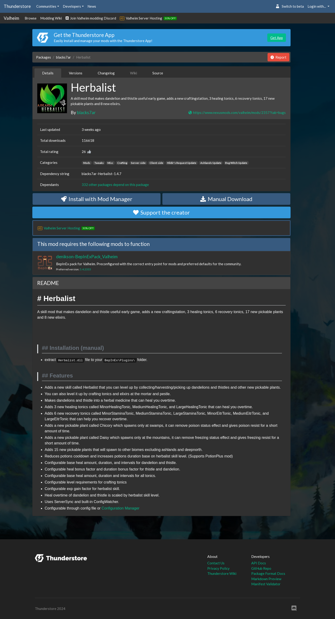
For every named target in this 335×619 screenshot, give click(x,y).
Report (278, 57)
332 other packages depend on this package (115, 184)
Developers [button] (72, 6)
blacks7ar (63, 57)
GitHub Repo (261, 568)
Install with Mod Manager (96, 198)
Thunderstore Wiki (221, 573)
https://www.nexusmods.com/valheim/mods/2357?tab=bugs (237, 112)
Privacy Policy (218, 568)
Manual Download (226, 198)
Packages (43, 57)
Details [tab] (48, 73)
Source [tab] (157, 73)
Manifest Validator (266, 584)
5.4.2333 (85, 269)
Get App (276, 38)
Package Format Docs (268, 573)
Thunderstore (17, 6)
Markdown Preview (266, 579)
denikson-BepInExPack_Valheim (86, 256)
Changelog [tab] (106, 73)
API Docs (258, 563)
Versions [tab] (75, 73)
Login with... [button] (317, 6)
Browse (31, 18)
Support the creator (161, 212)
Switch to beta (290, 6)
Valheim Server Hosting (144, 18)
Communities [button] (46, 6)
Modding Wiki (51, 18)
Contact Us (215, 563)
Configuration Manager (121, 508)
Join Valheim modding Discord (91, 18)
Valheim (11, 18)
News (91, 6)
